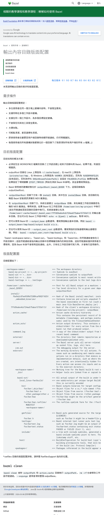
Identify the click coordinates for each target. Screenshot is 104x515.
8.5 (80, 80)
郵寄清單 (50, 21)
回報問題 (11, 80)
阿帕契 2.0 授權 (77, 487)
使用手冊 (14, 45)
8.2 (93, 80)
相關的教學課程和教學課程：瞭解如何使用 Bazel (32, 11)
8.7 (72, 80)
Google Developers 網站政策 (16, 489)
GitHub (6, 511)
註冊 (75, 21)
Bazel (5, 45)
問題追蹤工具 (59, 511)
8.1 (99, 80)
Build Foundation (10, 21)
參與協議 (63, 21)
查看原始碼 (29, 80)
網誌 (5, 507)
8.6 (76, 80)
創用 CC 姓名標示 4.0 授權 (47, 487)
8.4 (85, 80)
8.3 (89, 80)
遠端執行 (25, 45)
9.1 (63, 80)
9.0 (67, 80)
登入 (99, 3)
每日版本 (56, 80)
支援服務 (57, 507)
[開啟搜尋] (73, 3)
